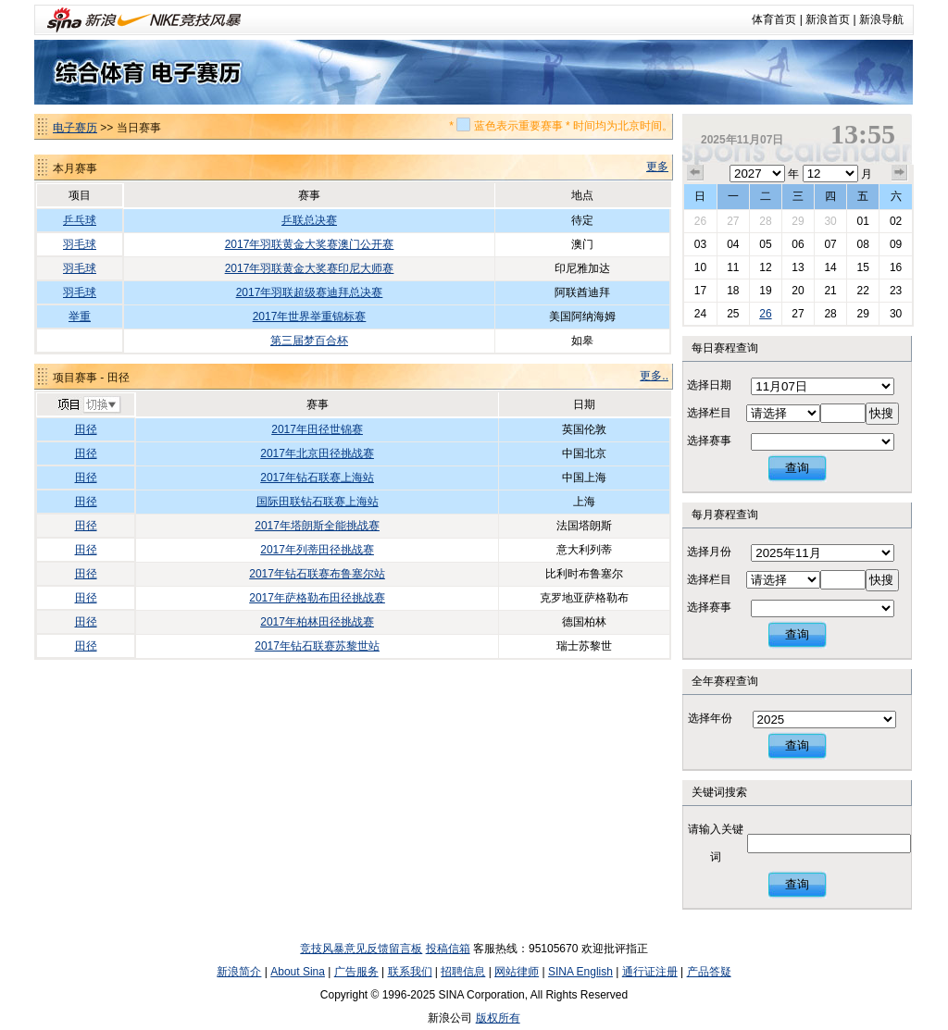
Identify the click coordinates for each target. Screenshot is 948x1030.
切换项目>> (88, 405)
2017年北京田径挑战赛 (317, 453)
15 (862, 267)
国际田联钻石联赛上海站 (317, 501)
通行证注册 (650, 971)
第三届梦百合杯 (309, 340)
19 (765, 290)
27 (733, 221)
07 (830, 244)
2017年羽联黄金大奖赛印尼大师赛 (309, 268)
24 (700, 313)
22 (862, 290)
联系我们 (410, 971)
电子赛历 (75, 127)
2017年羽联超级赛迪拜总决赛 (309, 292)
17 (700, 290)
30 (830, 221)
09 (896, 244)
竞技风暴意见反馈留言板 (361, 948)
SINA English (580, 971)
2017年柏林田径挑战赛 (317, 621)
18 (733, 290)
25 (733, 313)
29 (798, 221)
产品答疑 (709, 971)
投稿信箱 (448, 948)
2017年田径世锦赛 (317, 429)
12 (765, 267)
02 (896, 221)
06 (798, 244)
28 (765, 221)
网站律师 (516, 971)
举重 (80, 316)
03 (700, 244)
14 (830, 267)
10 (700, 267)
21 (830, 290)
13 (798, 267)
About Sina (297, 971)
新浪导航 (881, 19)
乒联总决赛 (309, 220)
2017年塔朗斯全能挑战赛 (317, 525)
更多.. (654, 375)
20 (798, 290)
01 (862, 221)
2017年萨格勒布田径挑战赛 (317, 597)
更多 (657, 166)
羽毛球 (79, 244)
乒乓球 (79, 220)
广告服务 (356, 971)
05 (765, 244)
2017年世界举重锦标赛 (310, 316)
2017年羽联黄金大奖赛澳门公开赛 (309, 244)
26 (700, 221)
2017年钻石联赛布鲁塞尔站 (317, 573)
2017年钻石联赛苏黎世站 (317, 645)
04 (733, 244)
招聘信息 (463, 971)
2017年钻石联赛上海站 (317, 477)
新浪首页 (827, 19)
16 (896, 267)
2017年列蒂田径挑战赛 (317, 549)
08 (862, 244)
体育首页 (774, 19)
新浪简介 (239, 971)
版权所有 (498, 1017)
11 (733, 267)
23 (896, 290)
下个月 (900, 173)
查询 (797, 468)
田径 (86, 429)
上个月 (695, 173)
